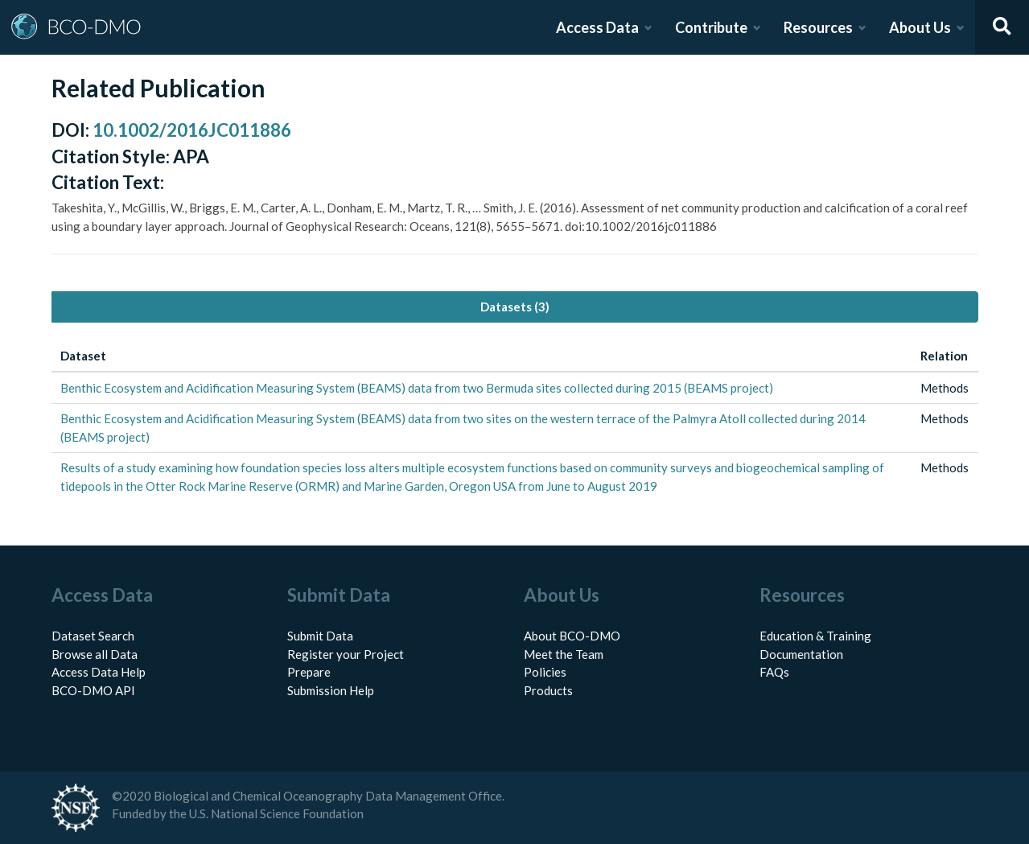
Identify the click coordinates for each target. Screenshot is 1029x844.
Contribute (711, 27)
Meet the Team (563, 654)
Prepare (309, 672)
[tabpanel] (514, 421)
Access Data (597, 27)
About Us (920, 27)
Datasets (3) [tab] (514, 306)
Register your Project (345, 654)
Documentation (801, 654)
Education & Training (815, 635)
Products (548, 690)
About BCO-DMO (572, 635)
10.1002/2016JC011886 (192, 130)
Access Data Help (98, 672)
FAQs (774, 672)
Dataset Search (92, 635)
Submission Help (330, 690)
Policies (545, 672)
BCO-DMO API (93, 690)
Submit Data (320, 635)
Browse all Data (94, 654)
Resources (818, 27)
